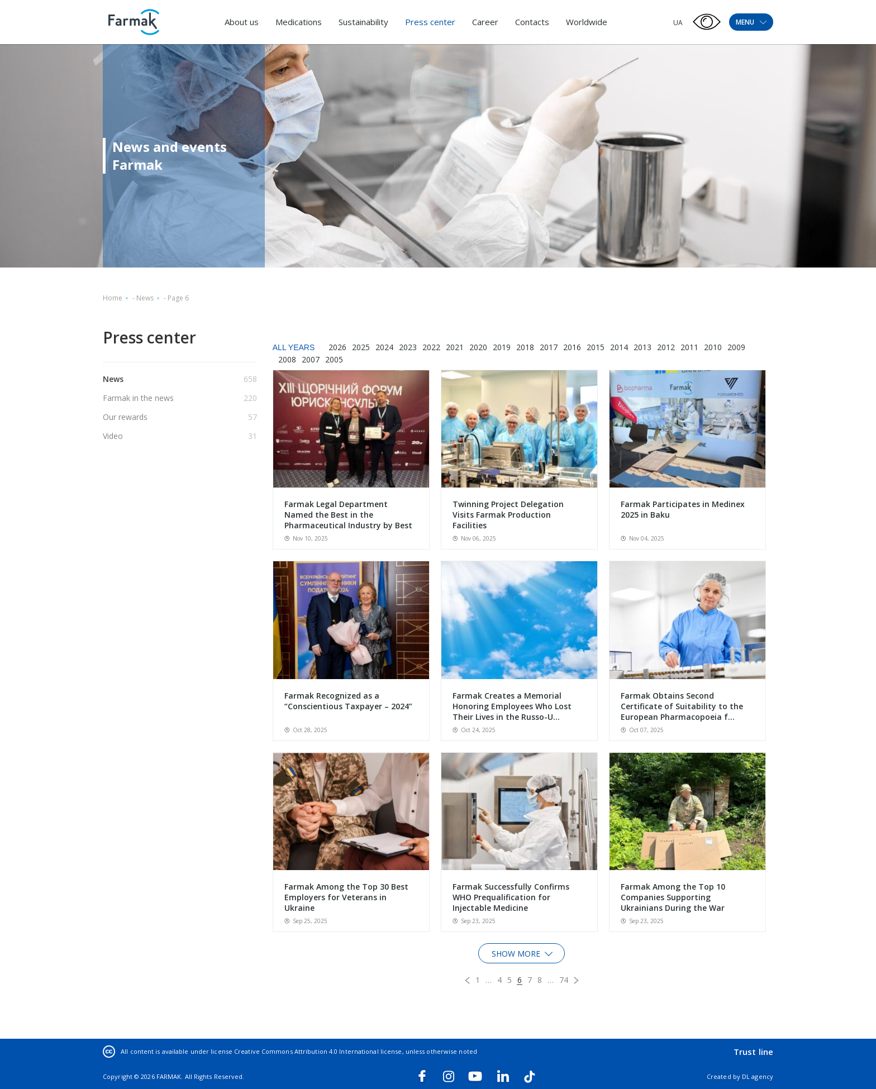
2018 (525, 347)
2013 (642, 347)
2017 (549, 347)
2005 (334, 359)
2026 (337, 347)
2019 (502, 347)
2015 (595, 347)
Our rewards (125, 417)
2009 (736, 347)
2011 (689, 347)
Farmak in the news (138, 398)
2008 (287, 359)
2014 (619, 347)
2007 (311, 359)
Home (112, 298)
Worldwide (586, 21)
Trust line (753, 1051)
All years (294, 347)
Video (113, 436)
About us (242, 21)
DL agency (757, 1076)
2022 (431, 347)
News (145, 298)
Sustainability (363, 21)
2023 (408, 347)
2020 (478, 347)
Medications (298, 21)
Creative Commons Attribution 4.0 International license (318, 1051)
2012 (666, 347)
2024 (384, 347)
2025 (361, 347)
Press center (430, 21)
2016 (572, 347)
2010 (713, 347)
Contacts (532, 21)
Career (485, 21)
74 (563, 980)
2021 (455, 347)
